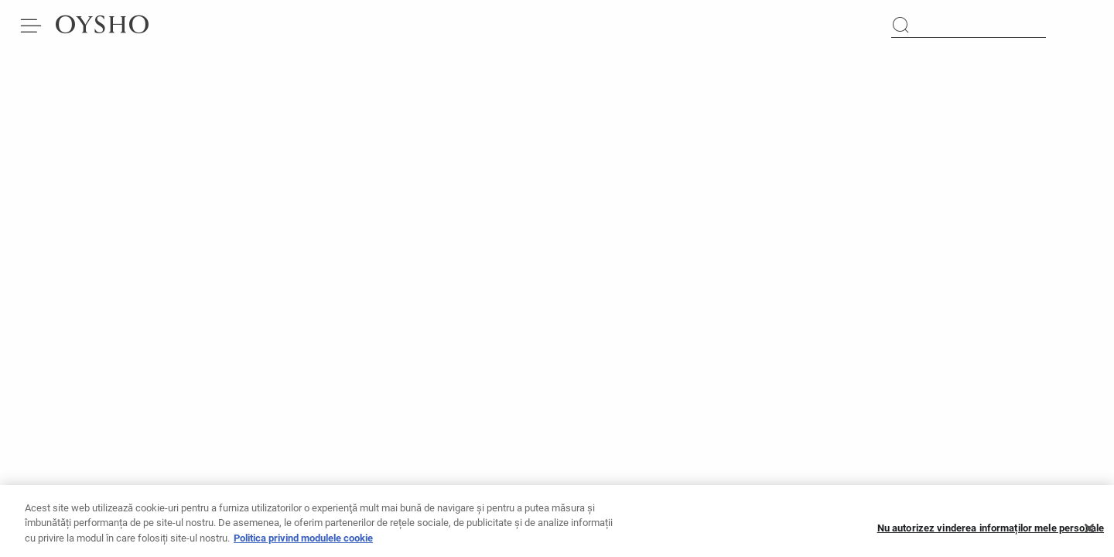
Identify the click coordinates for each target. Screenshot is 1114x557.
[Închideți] (1089, 534)
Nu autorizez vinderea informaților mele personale (990, 533)
